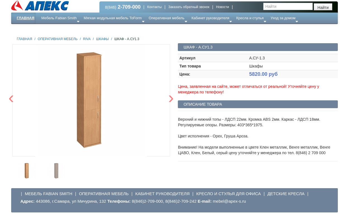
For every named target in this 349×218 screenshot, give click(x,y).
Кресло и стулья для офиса (228, 193)
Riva (86, 39)
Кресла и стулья (250, 18)
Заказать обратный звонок (188, 7)
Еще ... (50, 29)
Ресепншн (71, 29)
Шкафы (102, 39)
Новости (222, 7)
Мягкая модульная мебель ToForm (113, 18)
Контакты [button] (154, 7)
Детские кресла (286, 193)
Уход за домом (283, 18)
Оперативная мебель (167, 18)
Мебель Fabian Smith (59, 18)
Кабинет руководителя (210, 18)
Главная (25, 18)
